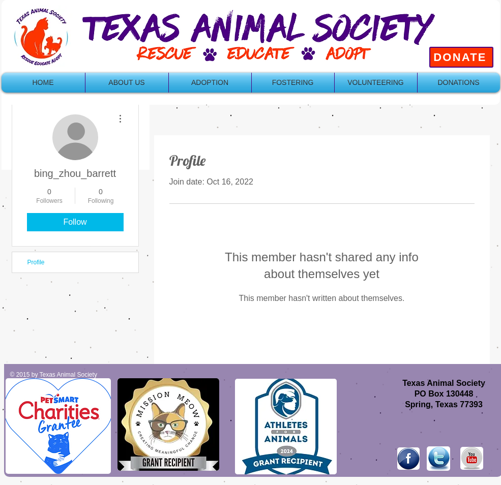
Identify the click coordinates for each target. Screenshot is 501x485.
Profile (36, 262)
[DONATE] (461, 57)
